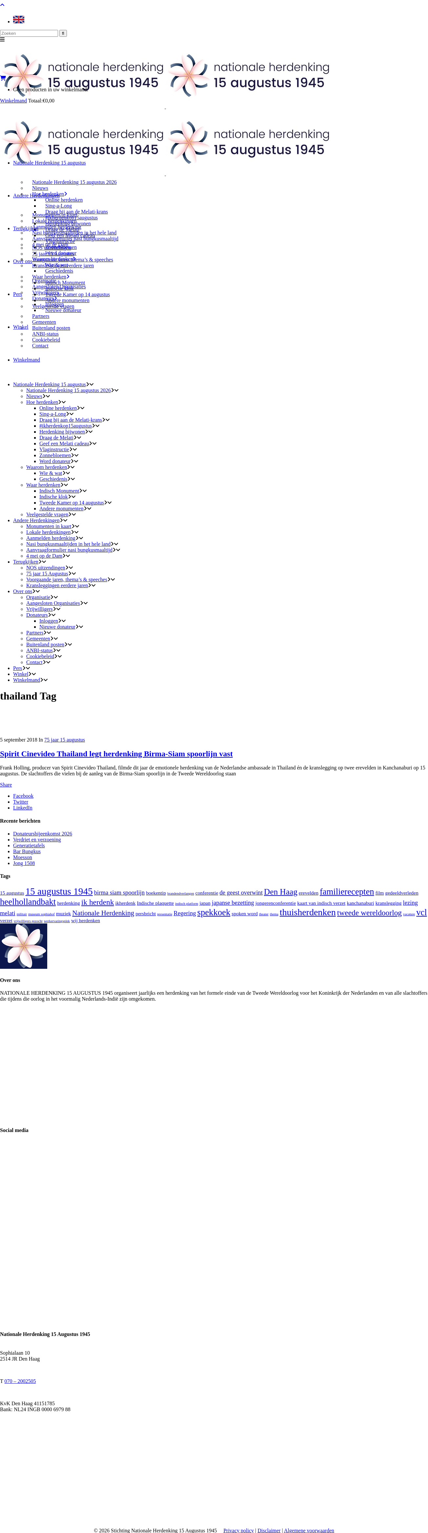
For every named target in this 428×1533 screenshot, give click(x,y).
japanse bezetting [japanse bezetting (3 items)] (233, 902)
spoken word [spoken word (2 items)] (244, 913)
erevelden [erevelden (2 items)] (308, 893)
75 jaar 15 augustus (64, 740)
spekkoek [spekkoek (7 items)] (214, 912)
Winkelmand (13, 100)
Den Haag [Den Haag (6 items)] (280, 891)
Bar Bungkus (27, 851)
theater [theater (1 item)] (264, 914)
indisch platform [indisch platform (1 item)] (186, 903)
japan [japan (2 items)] (204, 903)
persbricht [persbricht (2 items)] (145, 913)
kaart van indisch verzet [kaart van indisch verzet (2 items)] (321, 903)
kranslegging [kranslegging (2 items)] (389, 903)
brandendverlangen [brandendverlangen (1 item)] (180, 893)
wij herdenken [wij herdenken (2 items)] (85, 920)
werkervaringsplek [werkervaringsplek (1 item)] (57, 921)
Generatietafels (29, 845)
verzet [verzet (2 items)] (6, 920)
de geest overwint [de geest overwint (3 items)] (241, 892)
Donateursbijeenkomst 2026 (42, 833)
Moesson (22, 857)
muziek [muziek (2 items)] (63, 913)
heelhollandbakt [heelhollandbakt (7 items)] (28, 902)
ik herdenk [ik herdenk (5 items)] (97, 902)
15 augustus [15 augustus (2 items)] (12, 893)
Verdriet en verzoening (37, 839)
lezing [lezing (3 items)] (410, 902)
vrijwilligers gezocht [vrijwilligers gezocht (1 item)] (28, 921)
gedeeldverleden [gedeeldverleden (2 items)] (401, 893)
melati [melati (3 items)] (7, 913)
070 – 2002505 (20, 1381)
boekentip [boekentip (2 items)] (156, 893)
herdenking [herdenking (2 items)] (68, 903)
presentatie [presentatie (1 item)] (164, 914)
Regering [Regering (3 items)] (184, 913)
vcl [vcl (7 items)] (421, 912)
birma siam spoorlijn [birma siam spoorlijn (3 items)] (119, 892)
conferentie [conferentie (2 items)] (206, 893)
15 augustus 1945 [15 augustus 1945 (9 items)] (58, 891)
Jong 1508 (24, 863)
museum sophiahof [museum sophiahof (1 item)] (41, 914)
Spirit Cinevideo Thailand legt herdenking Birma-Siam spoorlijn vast (116, 753)
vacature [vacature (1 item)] (409, 914)
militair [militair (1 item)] (22, 914)
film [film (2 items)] (380, 893)
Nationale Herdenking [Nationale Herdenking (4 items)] (103, 913)
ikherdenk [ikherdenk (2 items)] (125, 903)
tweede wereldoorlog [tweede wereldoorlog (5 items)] (369, 912)
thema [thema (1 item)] (274, 914)
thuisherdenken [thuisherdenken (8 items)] (308, 912)
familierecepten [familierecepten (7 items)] (347, 892)
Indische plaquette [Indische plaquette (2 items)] (155, 903)
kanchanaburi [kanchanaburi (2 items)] (360, 903)
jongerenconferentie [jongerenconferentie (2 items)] (275, 903)
